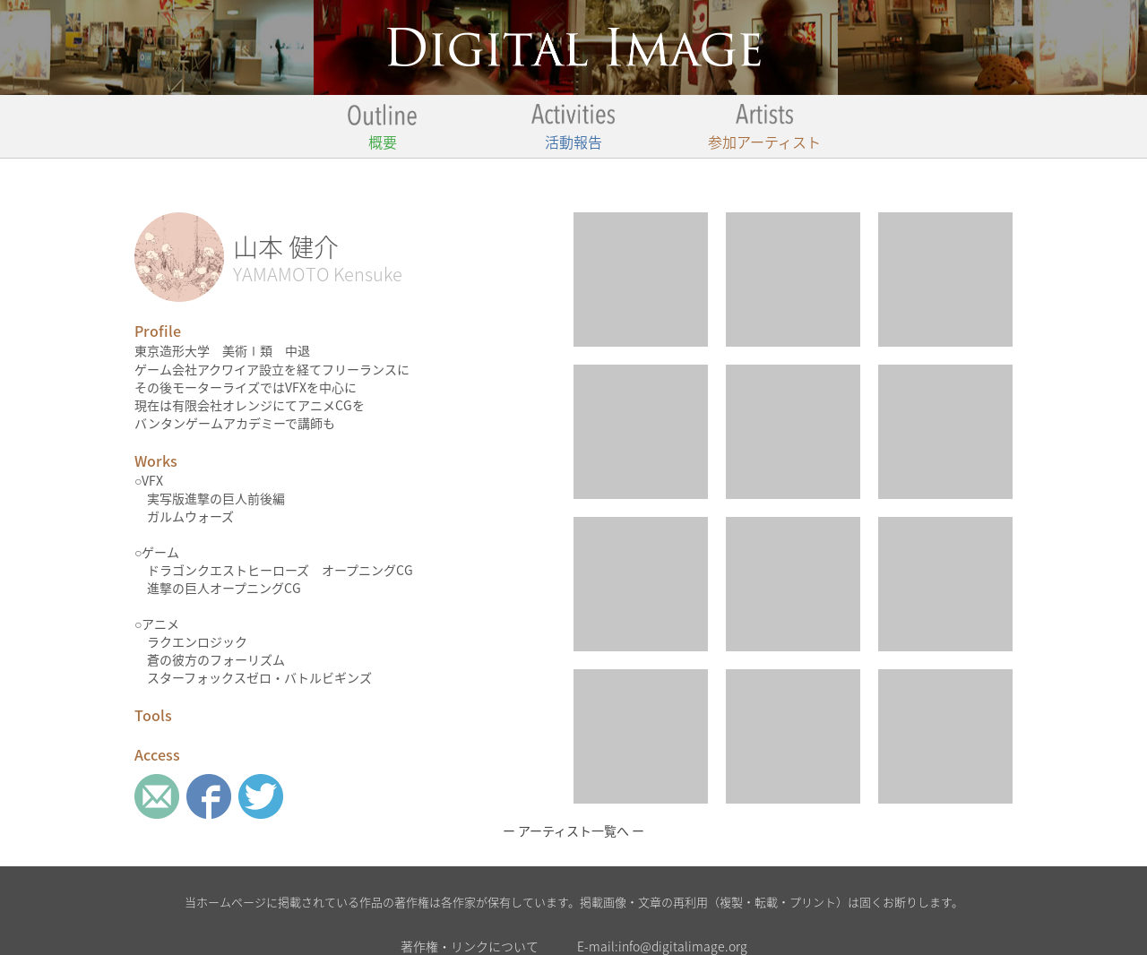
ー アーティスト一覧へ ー (573, 830)
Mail (156, 796)
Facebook (208, 796)
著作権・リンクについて (470, 946)
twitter (260, 796)
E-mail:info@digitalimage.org (662, 946)
